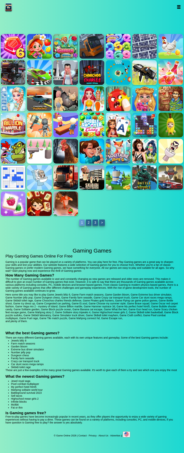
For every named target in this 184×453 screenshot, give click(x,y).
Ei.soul (65, 98)
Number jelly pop (118, 46)
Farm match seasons (39, 46)
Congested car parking (39, 98)
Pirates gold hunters (118, 72)
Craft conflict (118, 177)
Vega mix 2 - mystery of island (170, 98)
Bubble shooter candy (92, 125)
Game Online (20, 7)
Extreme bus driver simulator (92, 46)
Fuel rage (170, 177)
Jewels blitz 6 (13, 46)
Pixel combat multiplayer (144, 177)
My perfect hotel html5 (65, 125)
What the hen (13, 151)
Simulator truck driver (65, 177)
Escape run (65, 203)
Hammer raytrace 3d (39, 125)
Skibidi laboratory (39, 177)
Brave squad (118, 98)
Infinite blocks (19, 401)
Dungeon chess (144, 46)
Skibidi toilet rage (65, 72)
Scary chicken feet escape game (65, 151)
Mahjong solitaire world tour (27, 389)
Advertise (115, 435)
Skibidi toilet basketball (170, 151)
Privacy (93, 435)
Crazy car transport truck (13, 72)
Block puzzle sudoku (13, 177)
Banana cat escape (170, 125)
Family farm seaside (170, 46)
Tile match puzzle (13, 203)
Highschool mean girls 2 (144, 151)
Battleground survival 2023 (26, 392)
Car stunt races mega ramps (39, 72)
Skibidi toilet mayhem (92, 177)
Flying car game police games (144, 72)
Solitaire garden (118, 125)
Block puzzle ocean (144, 125)
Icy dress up (13, 98)
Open (178, 7)
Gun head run (39, 151)
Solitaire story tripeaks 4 (118, 151)
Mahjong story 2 (92, 151)
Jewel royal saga (20, 381)
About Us (103, 435)
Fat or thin (17, 407)
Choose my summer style (92, 98)
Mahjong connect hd (39, 203)
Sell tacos (16, 395)
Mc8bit (14, 404)
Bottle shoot (170, 72)
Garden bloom (65, 46)
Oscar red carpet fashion (144, 98)
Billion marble (13, 125)
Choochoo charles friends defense (92, 72)
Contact (82, 435)
